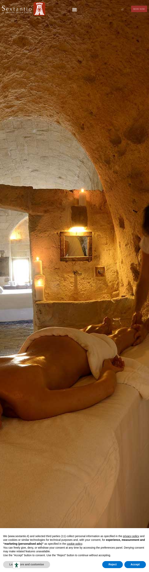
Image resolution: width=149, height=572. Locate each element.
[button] (74, 9)
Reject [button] (112, 564)
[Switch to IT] (122, 9)
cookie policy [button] (74, 543)
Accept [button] (135, 564)
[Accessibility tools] (16, 565)
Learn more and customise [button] (26, 564)
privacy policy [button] (131, 536)
